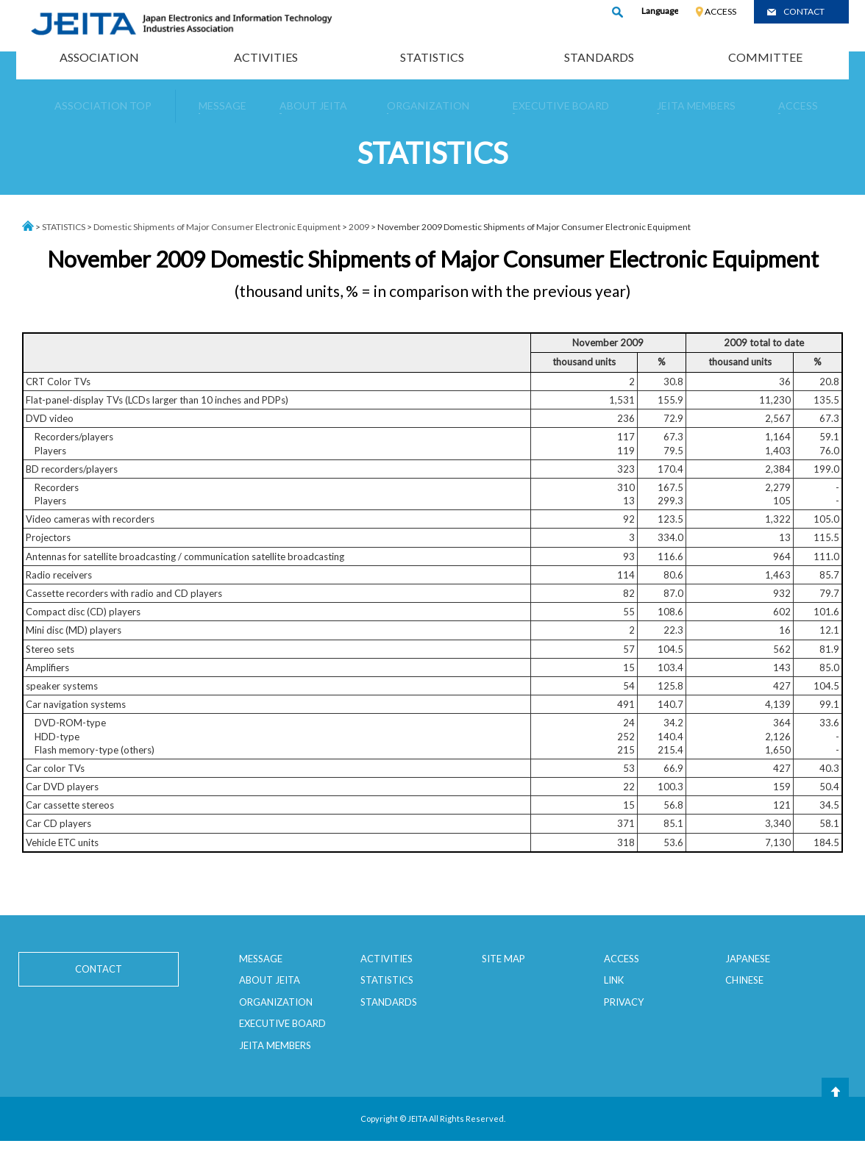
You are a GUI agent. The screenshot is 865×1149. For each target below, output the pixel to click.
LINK (614, 980)
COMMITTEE (765, 57)
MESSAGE (260, 958)
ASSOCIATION (99, 57)
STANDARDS (599, 57)
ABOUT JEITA (269, 980)
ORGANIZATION (276, 1002)
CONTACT (804, 11)
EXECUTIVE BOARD (282, 1023)
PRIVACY (624, 1002)
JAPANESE (747, 958)
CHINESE (744, 980)
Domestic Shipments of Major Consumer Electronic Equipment (217, 226)
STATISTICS (432, 57)
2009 (359, 226)
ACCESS (720, 11)
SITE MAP (503, 958)
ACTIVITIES (266, 57)
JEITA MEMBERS (275, 1045)
